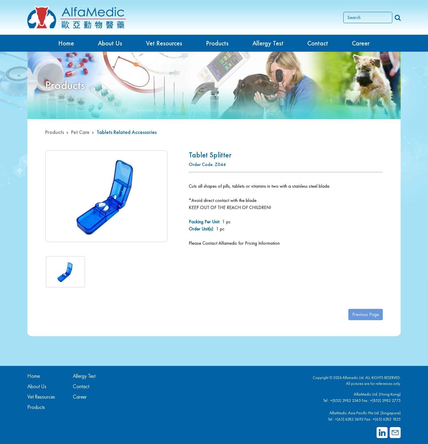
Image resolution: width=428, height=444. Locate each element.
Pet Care (80, 132)
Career (361, 43)
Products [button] (217, 43)
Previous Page (365, 314)
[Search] (367, 17)
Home (66, 43)
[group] (106, 196)
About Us (110, 43)
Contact (317, 43)
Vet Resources (164, 43)
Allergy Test (84, 375)
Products (54, 132)
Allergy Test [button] (268, 43)
